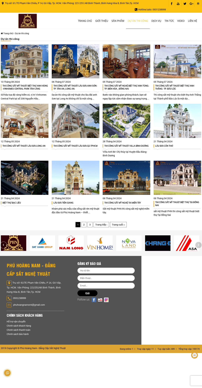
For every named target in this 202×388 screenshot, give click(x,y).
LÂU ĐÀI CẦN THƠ (164, 146)
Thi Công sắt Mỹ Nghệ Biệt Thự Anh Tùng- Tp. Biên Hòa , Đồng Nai (126, 87)
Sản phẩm (118, 20)
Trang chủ (85, 20)
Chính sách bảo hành (18, 334)
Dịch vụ (156, 20)
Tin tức (169, 20)
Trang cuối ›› (118, 224)
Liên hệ (192, 20)
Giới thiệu (101, 20)
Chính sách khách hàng (19, 325)
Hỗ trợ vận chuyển (16, 321)
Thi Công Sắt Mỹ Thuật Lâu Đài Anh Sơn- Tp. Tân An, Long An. (75, 87)
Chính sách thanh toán (18, 329)
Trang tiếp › (101, 224)
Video (181, 20)
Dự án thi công (138, 20)
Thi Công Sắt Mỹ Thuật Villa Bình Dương (126, 146)
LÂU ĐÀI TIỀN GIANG (63, 203)
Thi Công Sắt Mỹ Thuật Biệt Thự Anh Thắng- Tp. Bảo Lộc (174, 87)
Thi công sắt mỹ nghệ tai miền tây (122, 203)
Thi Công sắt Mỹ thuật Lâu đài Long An (24, 146)
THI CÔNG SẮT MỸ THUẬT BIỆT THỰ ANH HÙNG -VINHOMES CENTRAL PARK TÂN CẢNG (25, 87)
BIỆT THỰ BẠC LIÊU (12, 203)
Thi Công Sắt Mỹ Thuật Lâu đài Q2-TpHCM (75, 146)
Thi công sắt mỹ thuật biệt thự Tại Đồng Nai (177, 204)
